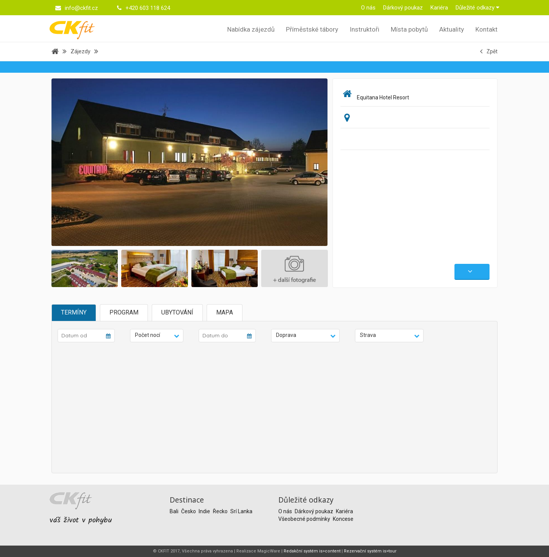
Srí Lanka (241, 511)
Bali (175, 511)
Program (123, 312)
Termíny (74, 312)
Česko (189, 511)
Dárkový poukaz (403, 7)
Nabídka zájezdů (250, 29)
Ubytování (177, 312)
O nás (368, 7)
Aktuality (451, 29)
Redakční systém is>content (312, 551)
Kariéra (439, 7)
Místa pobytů (409, 29)
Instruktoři (364, 29)
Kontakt (486, 29)
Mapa (224, 312)
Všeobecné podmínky (304, 519)
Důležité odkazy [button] (477, 7)
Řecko (221, 511)
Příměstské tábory (312, 29)
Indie (205, 511)
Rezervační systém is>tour (370, 551)
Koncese (343, 519)
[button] (156, 335)
